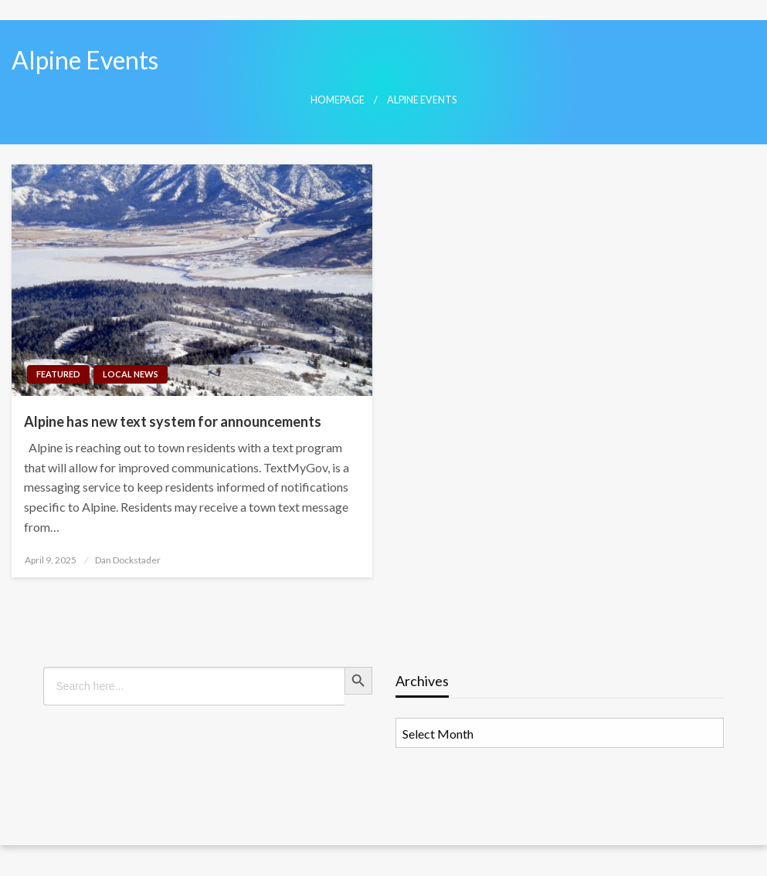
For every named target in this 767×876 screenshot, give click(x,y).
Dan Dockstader (128, 560)
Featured (58, 374)
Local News (130, 374)
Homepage (338, 100)
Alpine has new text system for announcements (172, 421)
